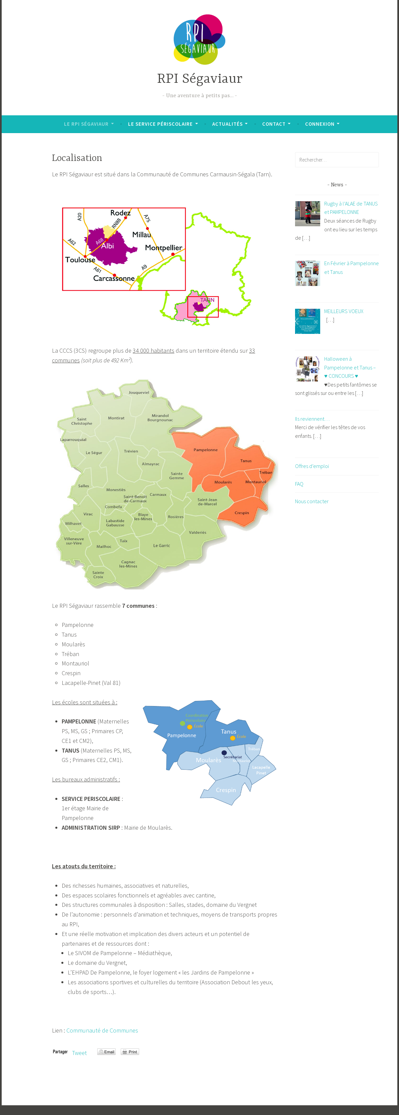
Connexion (320, 124)
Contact (274, 124)
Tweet (79, 1053)
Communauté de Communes (102, 1030)
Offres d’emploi (312, 466)
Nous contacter (312, 501)
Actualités (227, 124)
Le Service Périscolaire (160, 124)
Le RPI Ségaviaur (86, 124)
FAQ (299, 483)
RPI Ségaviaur (199, 79)
